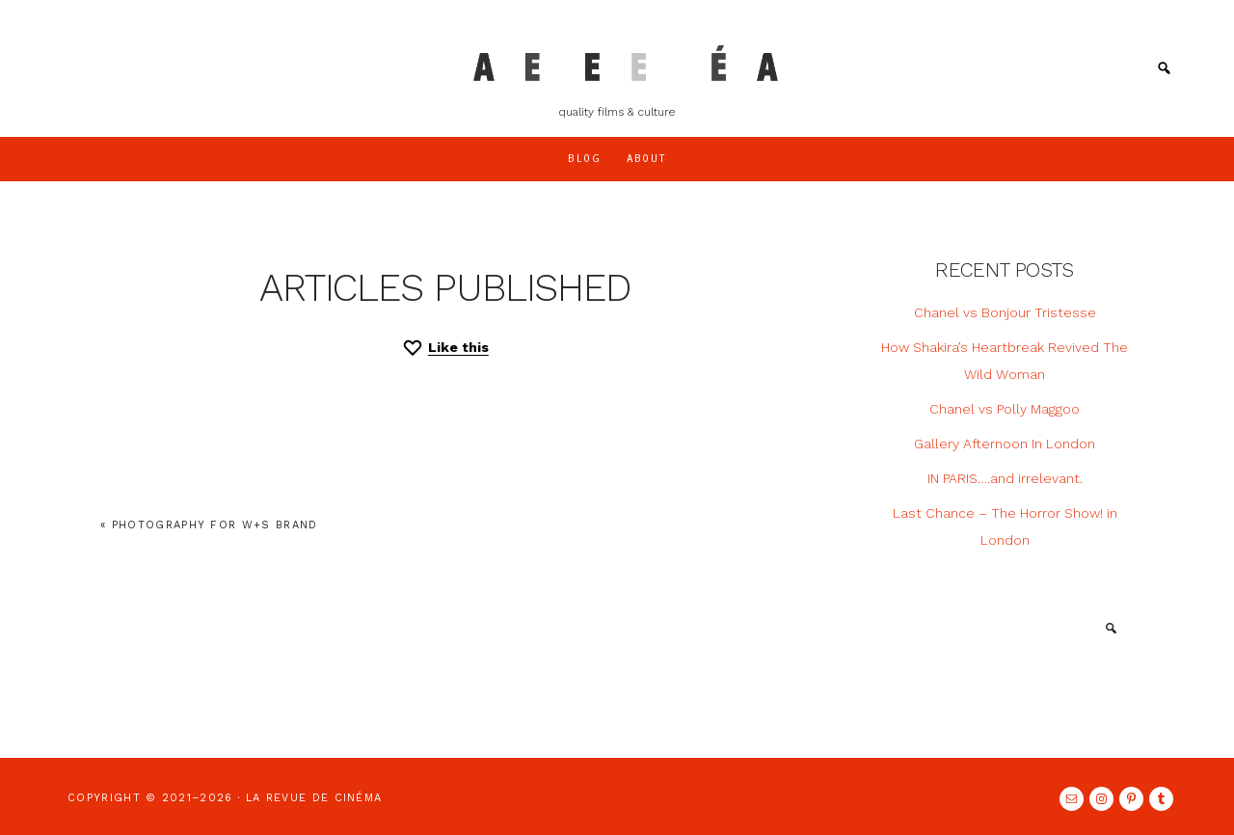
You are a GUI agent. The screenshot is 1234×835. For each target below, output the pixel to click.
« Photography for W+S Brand (209, 525)
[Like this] (445, 347)
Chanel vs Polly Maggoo (1004, 409)
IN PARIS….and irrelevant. (1005, 478)
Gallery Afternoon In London (1004, 443)
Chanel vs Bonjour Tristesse (1005, 312)
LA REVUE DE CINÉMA (617, 62)
